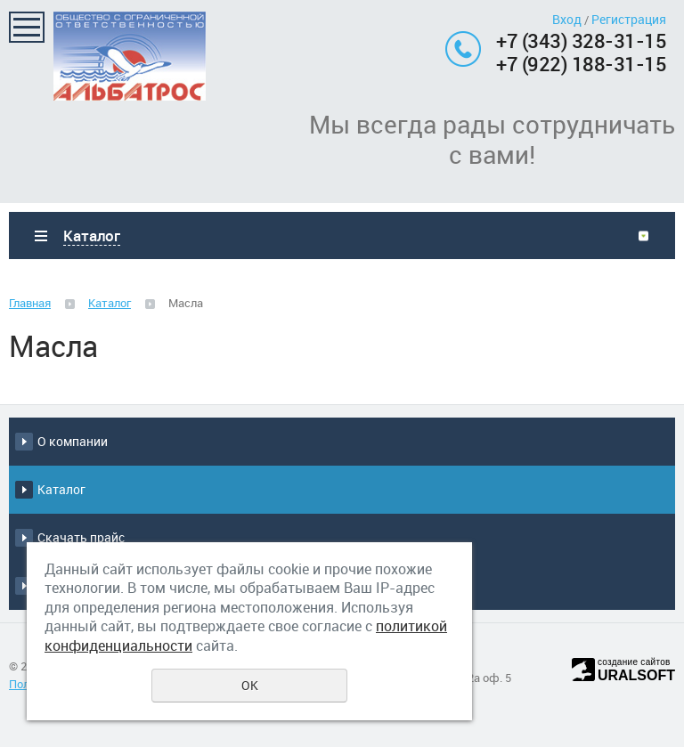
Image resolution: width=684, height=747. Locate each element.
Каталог (109, 303)
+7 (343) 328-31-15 (581, 40)
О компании (72, 441)
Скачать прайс (81, 537)
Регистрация (628, 19)
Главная (30, 303)
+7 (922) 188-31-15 (581, 64)
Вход (567, 19)
